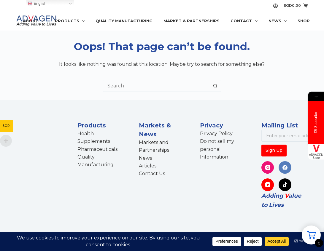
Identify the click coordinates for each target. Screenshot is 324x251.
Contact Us (152, 173)
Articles (147, 166)
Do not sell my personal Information (217, 149)
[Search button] (215, 86)
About (34, 21)
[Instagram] (267, 167)
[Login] (275, 6)
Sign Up (274, 150)
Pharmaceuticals (97, 149)
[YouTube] (267, 184)
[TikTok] (285, 184)
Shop (304, 20)
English (37, 3)
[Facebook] (285, 167)
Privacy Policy (216, 133)
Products (71, 21)
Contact (245, 21)
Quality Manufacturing (124, 20)
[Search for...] (156, 86)
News (279, 21)
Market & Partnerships (191, 20)
